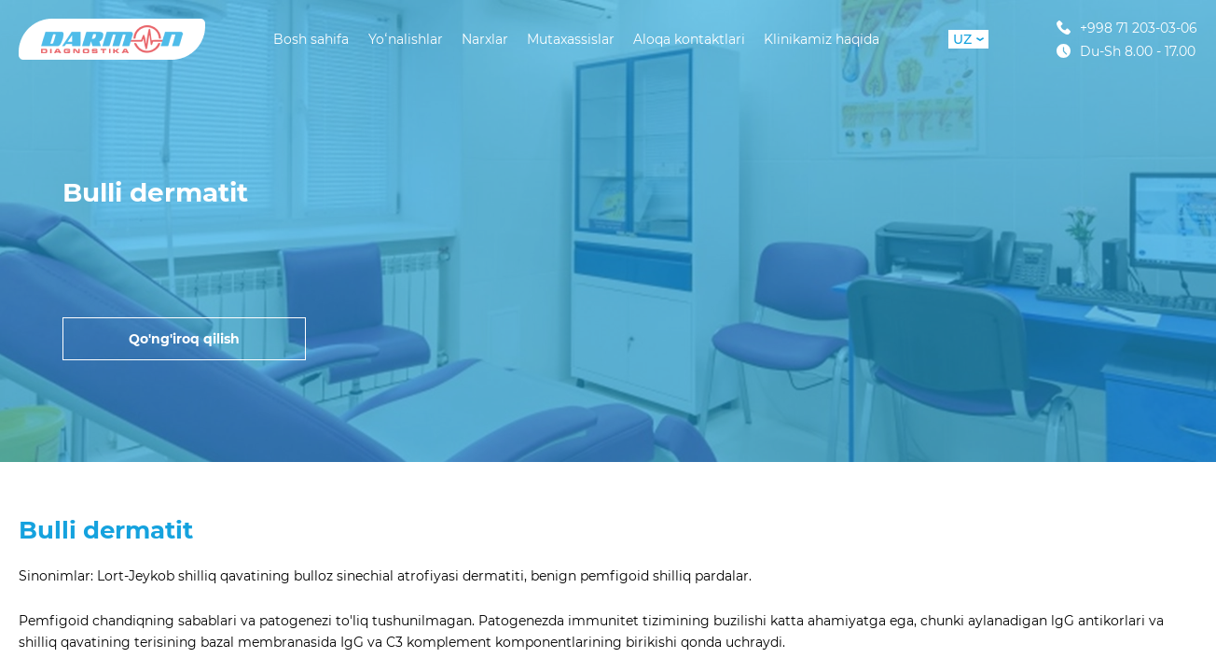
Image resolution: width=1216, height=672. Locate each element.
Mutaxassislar (571, 39)
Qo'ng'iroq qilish (184, 338)
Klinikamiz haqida (821, 39)
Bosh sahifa (311, 39)
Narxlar (485, 39)
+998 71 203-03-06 (1127, 28)
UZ (968, 39)
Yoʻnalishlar (405, 39)
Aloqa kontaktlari (689, 39)
